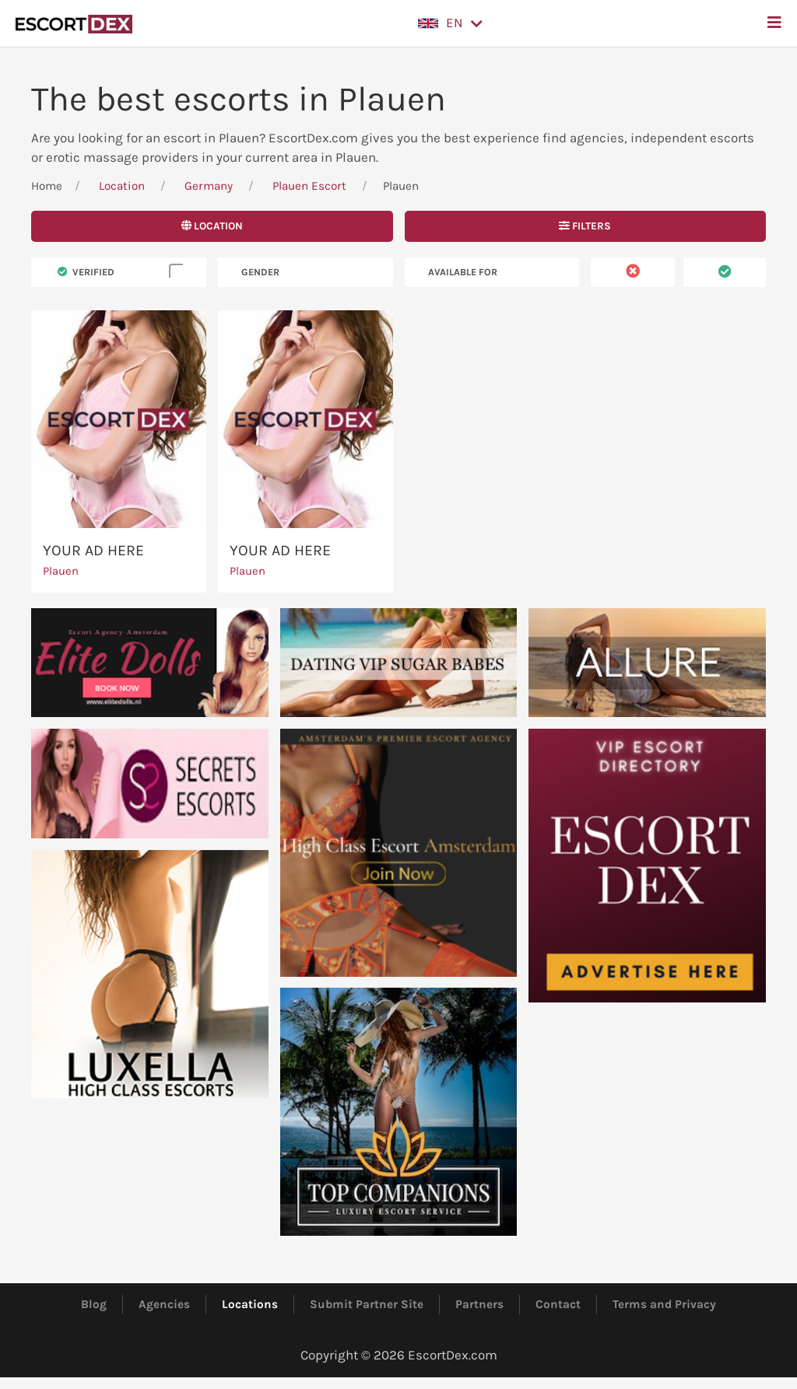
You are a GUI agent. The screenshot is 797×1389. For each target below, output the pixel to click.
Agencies (164, 1304)
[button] (450, 23)
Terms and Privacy (664, 1304)
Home (46, 186)
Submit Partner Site (366, 1304)
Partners (479, 1304)
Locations (250, 1304)
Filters (585, 226)
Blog (94, 1304)
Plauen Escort (309, 186)
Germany (208, 186)
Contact (558, 1304)
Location (122, 186)
